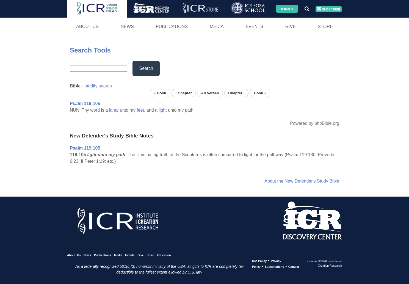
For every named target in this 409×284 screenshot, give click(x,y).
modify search (98, 86)
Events (254, 26)
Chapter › (236, 93)
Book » (260, 93)
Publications (172, 26)
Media (217, 26)
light (163, 110)
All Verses (210, 93)
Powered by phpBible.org (314, 123)
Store (325, 26)
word (95, 110)
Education (164, 255)
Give (290, 26)
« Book (160, 93)
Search (146, 68)
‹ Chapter (183, 93)
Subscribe (328, 9)
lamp (114, 110)
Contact (293, 266)
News (127, 26)
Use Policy (259, 261)
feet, (141, 110)
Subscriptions (274, 266)
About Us (87, 26)
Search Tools (90, 50)
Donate (287, 9)
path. (190, 110)
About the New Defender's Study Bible (301, 181)
